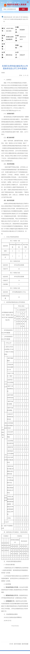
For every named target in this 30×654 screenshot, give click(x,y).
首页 (14, 17)
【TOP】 (11, 644)
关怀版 (18, 2)
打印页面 (17, 644)
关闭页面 (24, 644)
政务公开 (18, 17)
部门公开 (7, 19)
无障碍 (10, 2)
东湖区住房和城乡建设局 (16, 19)
